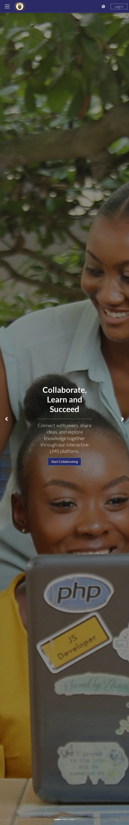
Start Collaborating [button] (64, 461)
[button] (6, 419)
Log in (119, 6)
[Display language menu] (103, 6)
